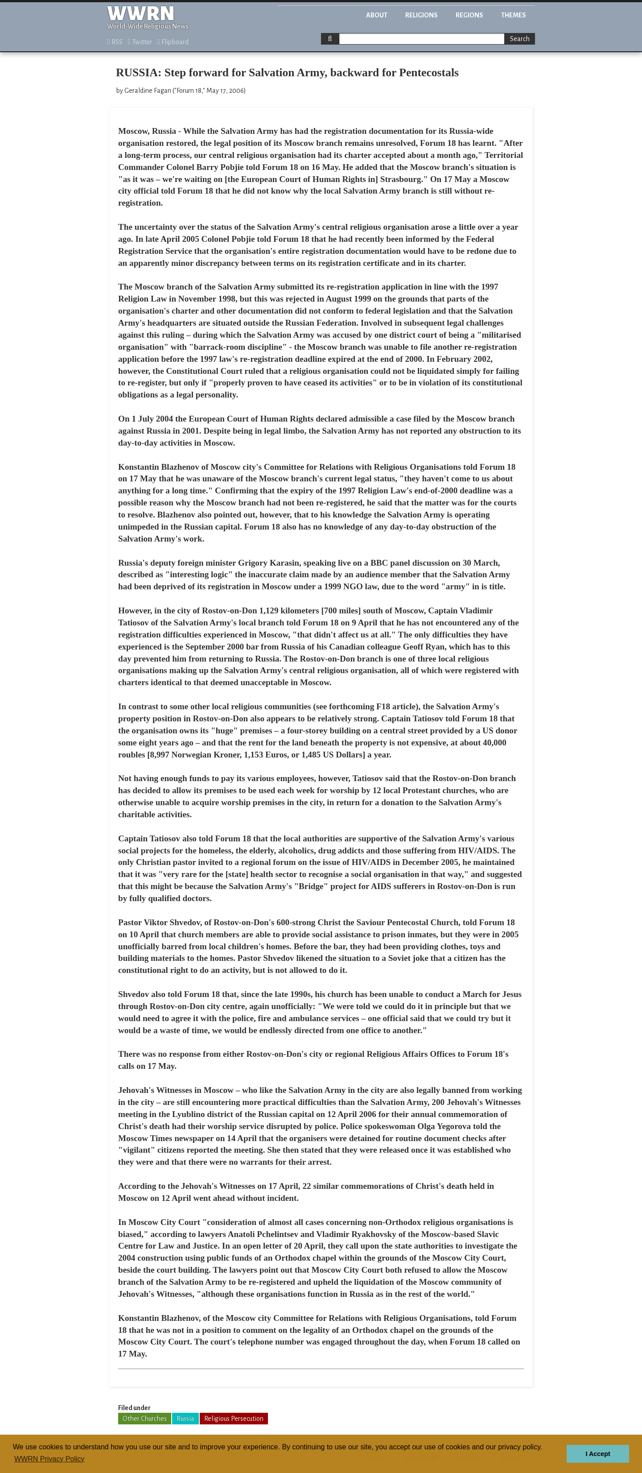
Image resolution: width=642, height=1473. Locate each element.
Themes (513, 15)
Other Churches (145, 1418)
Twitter (140, 42)
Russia (185, 1418)
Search (520, 38)
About (376, 15)
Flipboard (173, 42)
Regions (469, 15)
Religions (421, 15)
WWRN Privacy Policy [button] (49, 1459)
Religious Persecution (233, 1418)
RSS (115, 42)
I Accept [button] (597, 1453)
